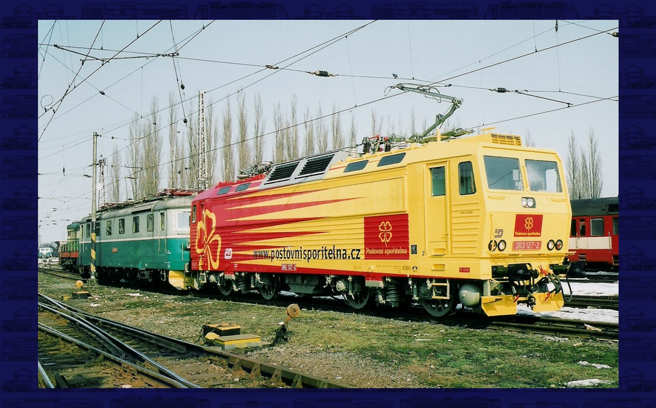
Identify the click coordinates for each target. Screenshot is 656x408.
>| (534, 387)
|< (124, 387)
